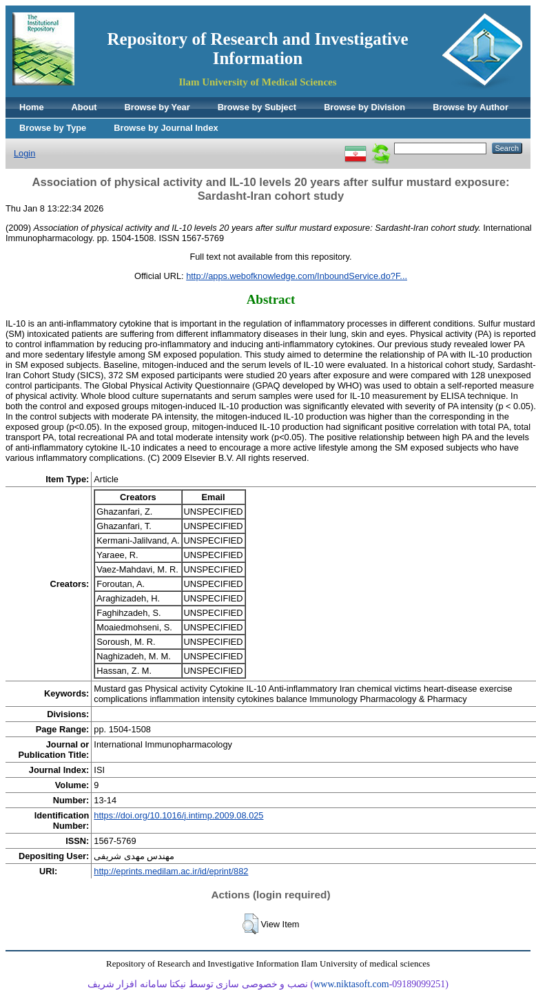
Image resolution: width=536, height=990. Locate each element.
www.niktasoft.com (351, 984)
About (84, 107)
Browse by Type (52, 128)
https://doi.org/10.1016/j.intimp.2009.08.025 (178, 815)
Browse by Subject (257, 107)
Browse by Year (157, 107)
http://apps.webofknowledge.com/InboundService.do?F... (296, 276)
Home (31, 107)
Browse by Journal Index (166, 128)
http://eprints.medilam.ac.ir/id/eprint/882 (171, 871)
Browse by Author (470, 107)
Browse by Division (364, 107)
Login (24, 153)
